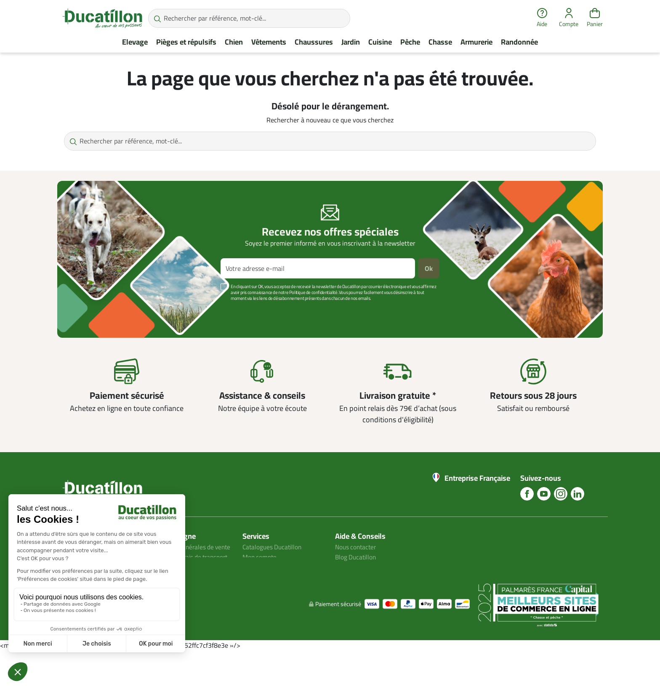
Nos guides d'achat (362, 567)
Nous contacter (357, 546)
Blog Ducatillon (356, 557)
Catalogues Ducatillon (273, 546)
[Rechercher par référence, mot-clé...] (249, 18)
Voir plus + (86, 311)
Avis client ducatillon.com (186, 587)
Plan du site (259, 567)
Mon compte (260, 557)
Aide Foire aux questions (370, 577)
